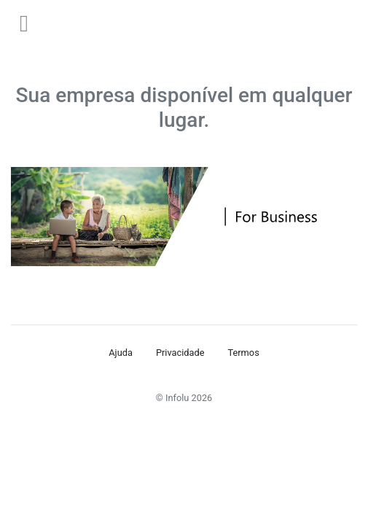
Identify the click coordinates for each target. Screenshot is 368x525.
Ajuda (121, 352)
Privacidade (180, 352)
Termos (243, 352)
